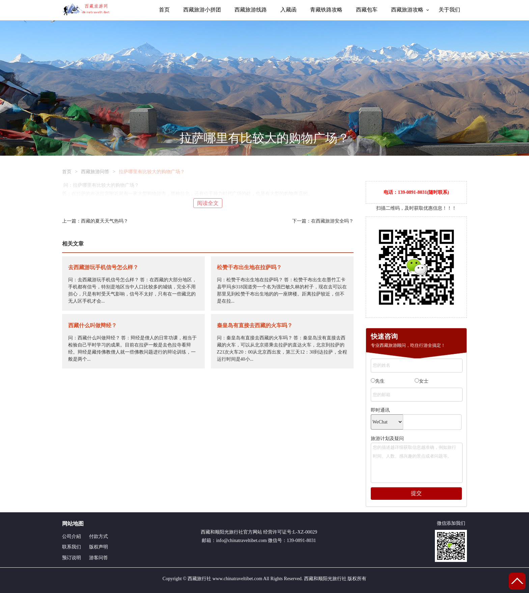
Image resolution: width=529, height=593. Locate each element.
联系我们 (71, 546)
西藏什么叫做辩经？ (92, 325)
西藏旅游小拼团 (202, 9)
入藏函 (288, 9)
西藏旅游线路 (250, 9)
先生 (378, 381)
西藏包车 (367, 9)
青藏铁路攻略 (326, 9)
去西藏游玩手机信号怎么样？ (103, 267)
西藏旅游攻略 (407, 9)
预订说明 (71, 557)
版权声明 (98, 546)
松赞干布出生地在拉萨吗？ (249, 267)
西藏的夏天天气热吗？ (104, 221)
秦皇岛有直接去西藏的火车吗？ (255, 325)
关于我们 (449, 9)
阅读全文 (208, 203)
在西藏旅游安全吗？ (332, 221)
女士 (421, 381)
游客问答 (98, 557)
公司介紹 (71, 536)
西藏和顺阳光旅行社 (222, 532)
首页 (164, 9)
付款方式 (98, 536)
